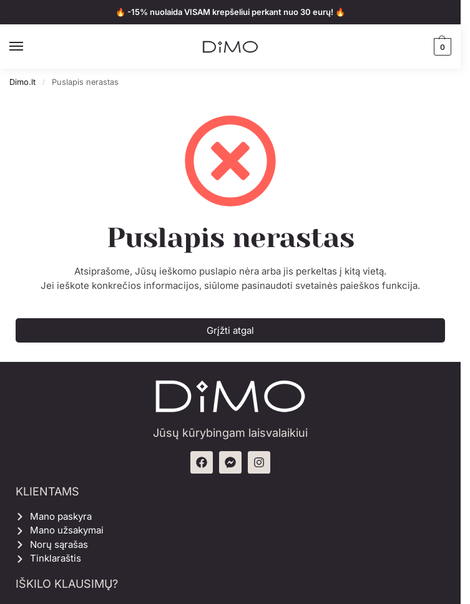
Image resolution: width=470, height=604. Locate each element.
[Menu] (28, 46)
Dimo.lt (22, 82)
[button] (441, 47)
